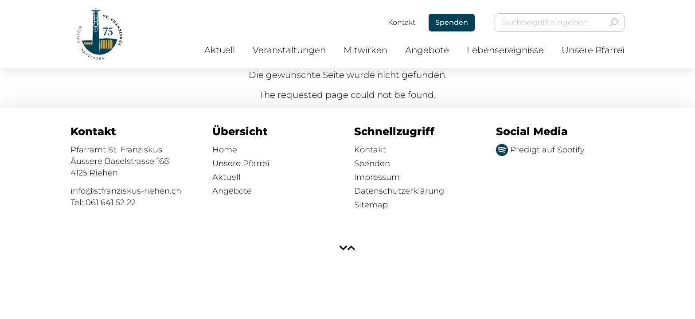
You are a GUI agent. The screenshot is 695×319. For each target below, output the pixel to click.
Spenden (372, 163)
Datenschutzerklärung (399, 191)
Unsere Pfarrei (593, 50)
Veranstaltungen (289, 50)
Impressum (377, 177)
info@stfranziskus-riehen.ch (125, 191)
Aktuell (219, 50)
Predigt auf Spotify (540, 150)
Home (224, 150)
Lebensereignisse (505, 50)
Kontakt (401, 22)
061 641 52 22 (111, 202)
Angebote (427, 50)
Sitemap (371, 205)
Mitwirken (365, 50)
